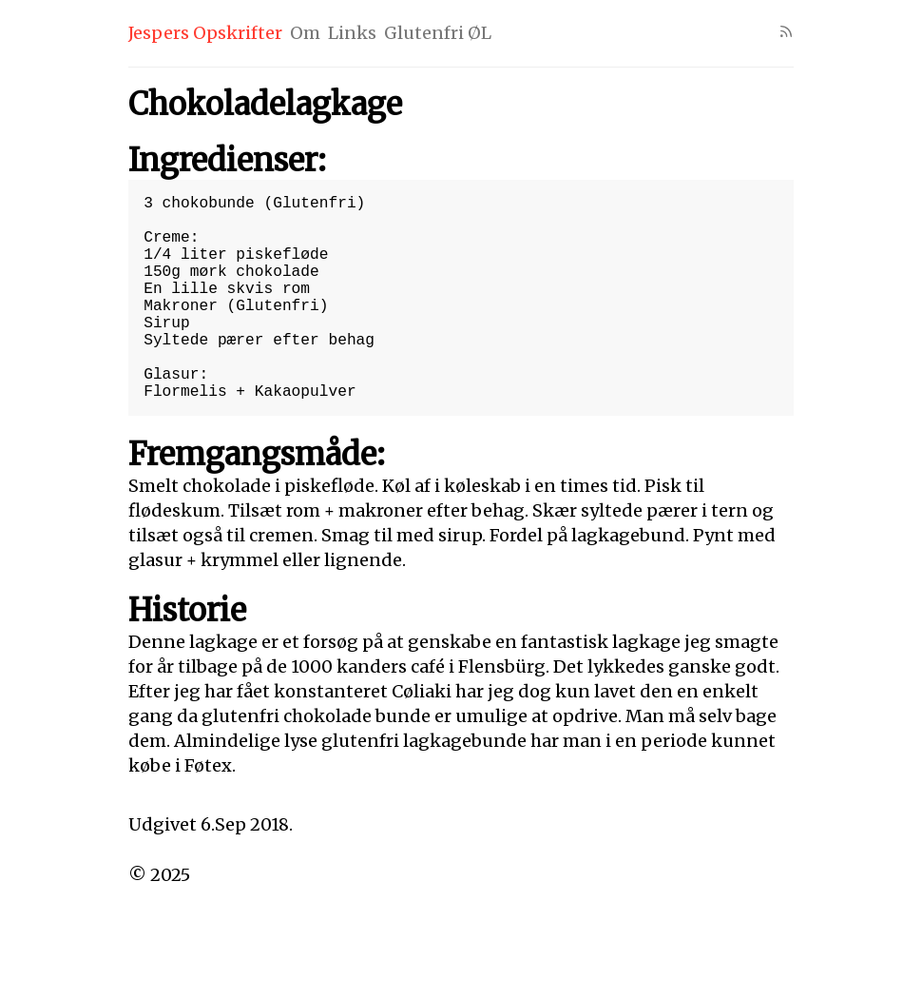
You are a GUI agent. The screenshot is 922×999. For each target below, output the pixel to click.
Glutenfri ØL (437, 33)
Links (352, 33)
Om (305, 33)
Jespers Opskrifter (205, 33)
